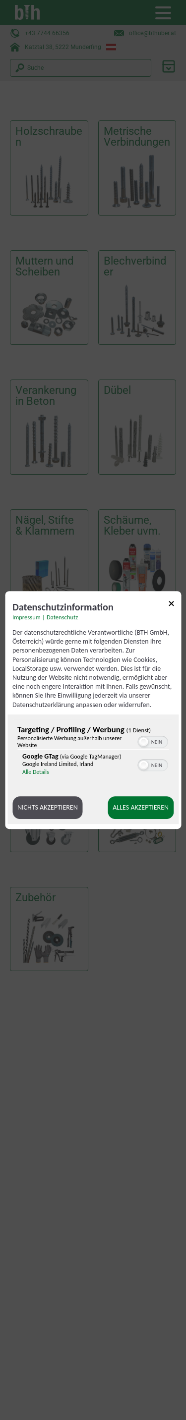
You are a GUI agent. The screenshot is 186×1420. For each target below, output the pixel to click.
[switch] (152, 741)
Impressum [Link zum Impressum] (26, 617)
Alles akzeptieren (141, 807)
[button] (143, 741)
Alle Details (35, 771)
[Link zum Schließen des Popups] (171, 605)
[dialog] (93, 710)
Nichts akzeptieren (47, 807)
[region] (93, 752)
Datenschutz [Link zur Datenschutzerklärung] (62, 617)
